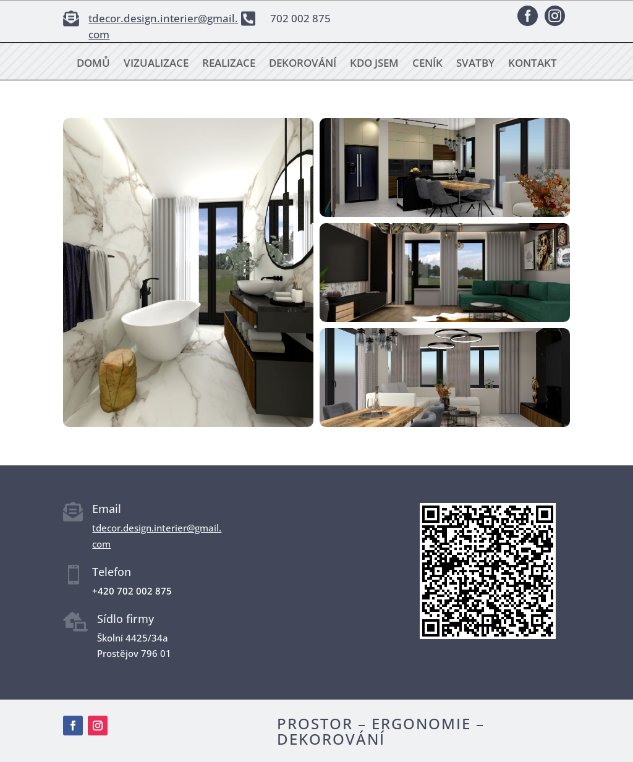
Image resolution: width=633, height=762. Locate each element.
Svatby (475, 64)
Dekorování (302, 64)
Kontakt (532, 64)
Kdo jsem (374, 64)
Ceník (427, 64)
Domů (93, 64)
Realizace (228, 64)
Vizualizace (156, 64)
